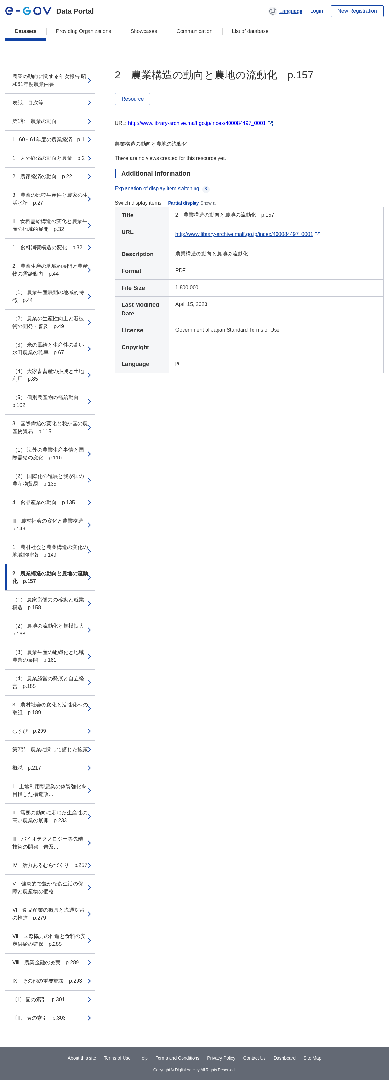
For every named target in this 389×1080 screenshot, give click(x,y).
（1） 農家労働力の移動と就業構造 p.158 (48, 603)
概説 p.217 (26, 768)
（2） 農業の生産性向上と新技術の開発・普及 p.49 (48, 322)
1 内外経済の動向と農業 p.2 (48, 158)
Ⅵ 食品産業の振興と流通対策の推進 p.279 (48, 913)
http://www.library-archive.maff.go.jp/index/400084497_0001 (197, 123)
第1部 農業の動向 (34, 121)
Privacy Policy (221, 1058)
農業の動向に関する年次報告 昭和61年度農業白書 (49, 80)
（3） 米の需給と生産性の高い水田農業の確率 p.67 (48, 348)
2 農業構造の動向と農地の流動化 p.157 (50, 577)
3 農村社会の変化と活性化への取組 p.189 (50, 708)
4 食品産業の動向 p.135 (43, 502)
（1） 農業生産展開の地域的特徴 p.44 (48, 296)
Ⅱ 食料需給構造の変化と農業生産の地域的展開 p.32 (50, 225)
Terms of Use (117, 1058)
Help (143, 1058)
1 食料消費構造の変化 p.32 (47, 247)
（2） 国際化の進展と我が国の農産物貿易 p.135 (48, 480)
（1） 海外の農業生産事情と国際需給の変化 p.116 (48, 453)
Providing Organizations (83, 31)
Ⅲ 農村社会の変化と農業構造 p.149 (50, 524)
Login (316, 11)
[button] (285, 11)
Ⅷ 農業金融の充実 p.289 (45, 962)
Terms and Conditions (177, 1058)
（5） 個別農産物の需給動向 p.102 (48, 401)
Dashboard (285, 1058)
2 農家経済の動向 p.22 (42, 176)
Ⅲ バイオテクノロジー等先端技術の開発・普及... (47, 842)
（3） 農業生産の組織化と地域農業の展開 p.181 (48, 656)
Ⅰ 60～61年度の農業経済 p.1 (48, 139)
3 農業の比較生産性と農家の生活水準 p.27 (50, 199)
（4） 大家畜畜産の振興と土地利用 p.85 (48, 375)
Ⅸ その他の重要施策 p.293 (47, 981)
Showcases (144, 31)
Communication (194, 31)
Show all (209, 203)
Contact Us (254, 1058)
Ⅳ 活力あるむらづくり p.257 (49, 865)
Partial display (183, 203)
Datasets (26, 31)
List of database (250, 31)
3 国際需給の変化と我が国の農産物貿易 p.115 (50, 427)
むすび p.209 (29, 731)
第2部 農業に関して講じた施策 (50, 749)
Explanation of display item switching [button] (162, 188)
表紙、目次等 (27, 102)
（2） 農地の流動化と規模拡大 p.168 (50, 629)
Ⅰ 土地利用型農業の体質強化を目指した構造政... (49, 790)
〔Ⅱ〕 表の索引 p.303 (38, 1018)
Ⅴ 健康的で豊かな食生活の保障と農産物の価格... (47, 887)
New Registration (357, 11)
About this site (82, 1058)
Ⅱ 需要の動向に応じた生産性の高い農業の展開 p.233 (50, 816)
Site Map (312, 1058)
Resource (133, 98)
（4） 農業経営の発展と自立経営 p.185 (48, 682)
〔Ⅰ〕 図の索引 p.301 (38, 999)
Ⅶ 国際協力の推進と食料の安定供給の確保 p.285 (49, 940)
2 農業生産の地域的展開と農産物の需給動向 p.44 (50, 270)
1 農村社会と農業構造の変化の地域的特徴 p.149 (50, 551)
